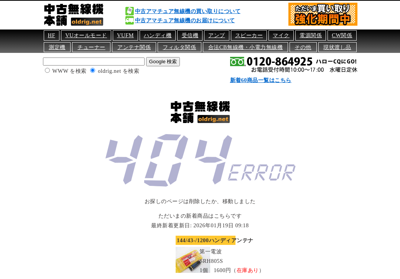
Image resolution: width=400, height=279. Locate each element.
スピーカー (249, 35)
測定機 (57, 47)
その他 (303, 47)
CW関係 (342, 35)
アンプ (216, 35)
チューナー (91, 47)
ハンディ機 (158, 35)
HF (51, 35)
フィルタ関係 (179, 47)
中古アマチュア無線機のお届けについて (185, 20)
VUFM (125, 35)
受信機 (190, 35)
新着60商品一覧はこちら (260, 80)
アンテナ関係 (134, 47)
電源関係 (311, 35)
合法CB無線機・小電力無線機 (245, 47)
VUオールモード (86, 35)
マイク (281, 35)
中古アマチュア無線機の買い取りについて (188, 11)
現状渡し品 (337, 47)
